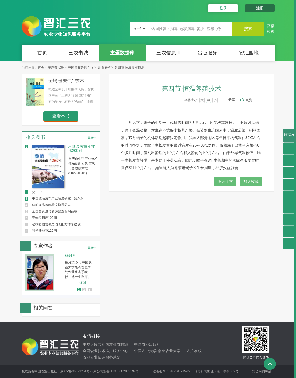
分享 (231, 100)
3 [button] (89, 289)
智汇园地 (249, 52)
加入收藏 (251, 181)
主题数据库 (124, 52)
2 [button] (84, 289)
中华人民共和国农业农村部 (105, 344)
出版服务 (210, 52)
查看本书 (60, 116)
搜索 (248, 28)
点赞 (252, 100)
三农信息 (168, 52)
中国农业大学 (145, 351)
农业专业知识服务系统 (101, 357)
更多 (92, 137)
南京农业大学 (169, 351)
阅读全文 (225, 181)
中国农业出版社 (147, 344)
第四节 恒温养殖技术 (129, 67)
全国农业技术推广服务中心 (105, 351)
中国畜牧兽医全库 (81, 67)
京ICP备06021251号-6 (76, 371)
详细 (82, 282)
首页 (42, 52)
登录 (223, 8)
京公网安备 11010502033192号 (116, 371)
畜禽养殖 (104, 67)
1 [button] (79, 289)
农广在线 (194, 351)
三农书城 (81, 52)
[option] (61, 272)
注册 (260, 8)
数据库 (289, 137)
